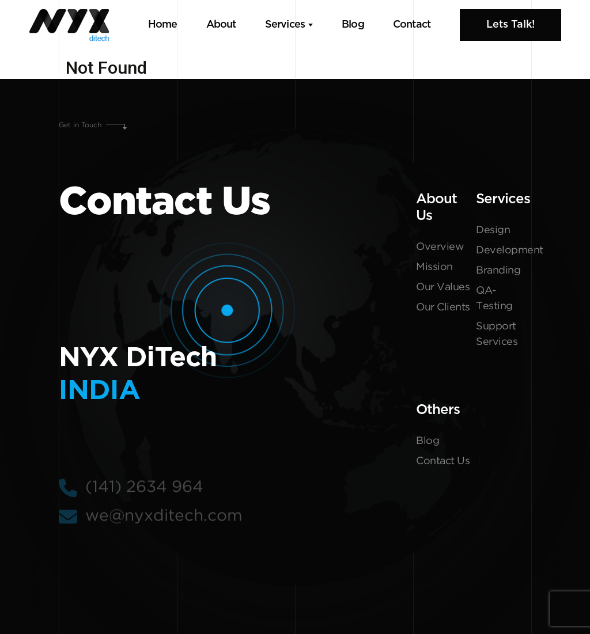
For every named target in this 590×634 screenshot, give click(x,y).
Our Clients (443, 309)
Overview (440, 249)
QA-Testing (494, 300)
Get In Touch (34, 583)
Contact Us (443, 463)
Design (493, 232)
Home (162, 25)
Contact (411, 25)
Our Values (443, 289)
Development (503, 252)
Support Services (496, 336)
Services (285, 25)
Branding (498, 273)
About (221, 25)
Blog (353, 25)
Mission (434, 269)
